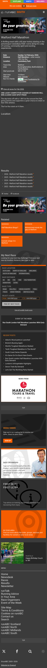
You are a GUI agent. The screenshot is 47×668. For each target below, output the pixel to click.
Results (5, 583)
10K (14, 280)
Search (5, 619)
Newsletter (7, 586)
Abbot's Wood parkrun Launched (17, 340)
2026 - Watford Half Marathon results (18, 174)
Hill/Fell (13, 289)
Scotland (17, 1)
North (28, 1)
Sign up (8, 441)
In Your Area (8, 596)
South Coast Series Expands (16, 352)
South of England (9, 273)
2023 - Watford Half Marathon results (18, 183)
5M (9, 280)
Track (5, 292)
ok (24, 6)
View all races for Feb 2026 (13, 89)
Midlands (40, 1)
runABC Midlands (11, 630)
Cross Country (24, 289)
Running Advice (10, 593)
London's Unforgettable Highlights (18, 364)
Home (4, 574)
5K (4, 280)
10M (19, 280)
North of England (19, 271)
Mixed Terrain (15, 292)
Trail (35, 289)
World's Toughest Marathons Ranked (19, 346)
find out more (31, 6)
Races (4, 580)
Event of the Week (11, 602)
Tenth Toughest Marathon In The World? (20, 349)
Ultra (16, 283)
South (5, 1)
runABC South (9, 633)
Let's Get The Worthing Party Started (19, 370)
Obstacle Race (28, 292)
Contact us (7, 616)
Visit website (23, 77)
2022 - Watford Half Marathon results (18, 187)
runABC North (9, 627)
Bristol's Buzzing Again (14, 343)
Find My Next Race (11, 304)
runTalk (5, 590)
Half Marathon (29, 280)
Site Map (6, 607)
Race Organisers (10, 599)
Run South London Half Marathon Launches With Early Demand (23, 359)
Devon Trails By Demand (14, 367)
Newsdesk (7, 577)
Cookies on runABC (12, 613)
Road (4, 289)
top (23, 408)
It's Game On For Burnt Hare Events (18, 355)
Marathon (6, 283)
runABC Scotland (11, 624)
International (24, 273)
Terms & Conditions (12, 610)
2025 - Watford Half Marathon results (18, 177)
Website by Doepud (8, 665)
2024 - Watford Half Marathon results (18, 180)
